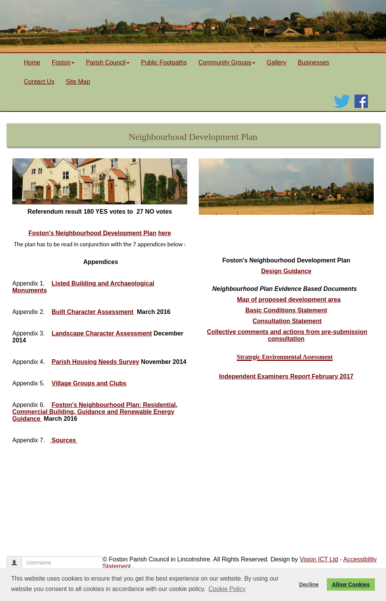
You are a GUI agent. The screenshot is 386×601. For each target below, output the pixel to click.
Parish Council (108, 62)
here (164, 233)
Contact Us (39, 81)
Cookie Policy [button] (227, 589)
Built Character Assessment (92, 312)
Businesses (313, 62)
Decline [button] (309, 584)
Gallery (276, 62)
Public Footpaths (164, 62)
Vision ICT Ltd (318, 559)
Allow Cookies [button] (350, 584)
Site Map (78, 81)
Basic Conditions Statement (286, 310)
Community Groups (226, 62)
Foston (63, 62)
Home (32, 62)
